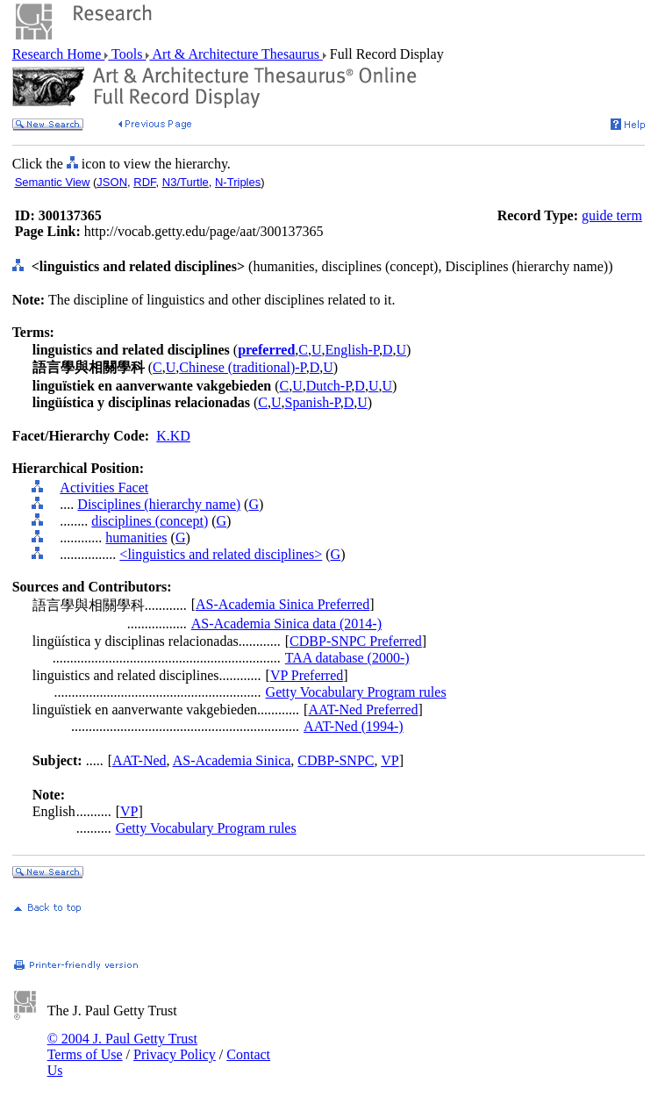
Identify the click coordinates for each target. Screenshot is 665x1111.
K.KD (173, 435)
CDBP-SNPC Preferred (356, 641)
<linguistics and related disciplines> (220, 554)
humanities (136, 537)
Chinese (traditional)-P (242, 367)
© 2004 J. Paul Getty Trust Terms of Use (122, 1046)
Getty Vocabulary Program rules (356, 692)
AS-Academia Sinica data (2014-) (286, 623)
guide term (612, 215)
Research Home (58, 54)
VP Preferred (306, 675)
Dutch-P (329, 385)
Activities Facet (104, 487)
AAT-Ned (139, 760)
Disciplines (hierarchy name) (158, 504)
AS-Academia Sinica (232, 760)
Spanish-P (312, 402)
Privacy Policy (174, 1054)
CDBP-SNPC (335, 760)
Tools (127, 54)
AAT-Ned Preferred (363, 709)
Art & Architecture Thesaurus (235, 54)
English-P (352, 349)
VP (389, 760)
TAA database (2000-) (347, 657)
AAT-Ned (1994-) (354, 726)
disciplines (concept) (149, 520)
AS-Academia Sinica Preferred (282, 604)
